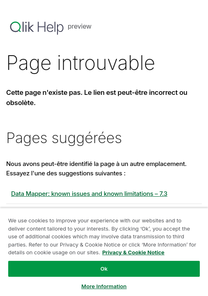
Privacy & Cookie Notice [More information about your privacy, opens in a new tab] (133, 252)
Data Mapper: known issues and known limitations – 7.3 (89, 193)
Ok (104, 268)
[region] (104, 252)
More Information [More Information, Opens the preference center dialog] (103, 286)
